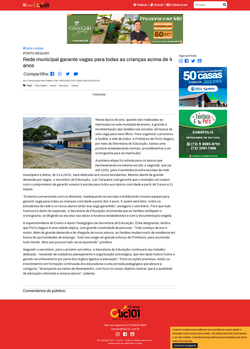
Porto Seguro (41, 86)
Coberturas (177, 5)
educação (63, 86)
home (27, 48)
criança (74, 86)
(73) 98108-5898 (135, 325)
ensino (53, 86)
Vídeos (140, 5)
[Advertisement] (99, 104)
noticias (39, 48)
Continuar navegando (185, 345)
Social (156, 5)
